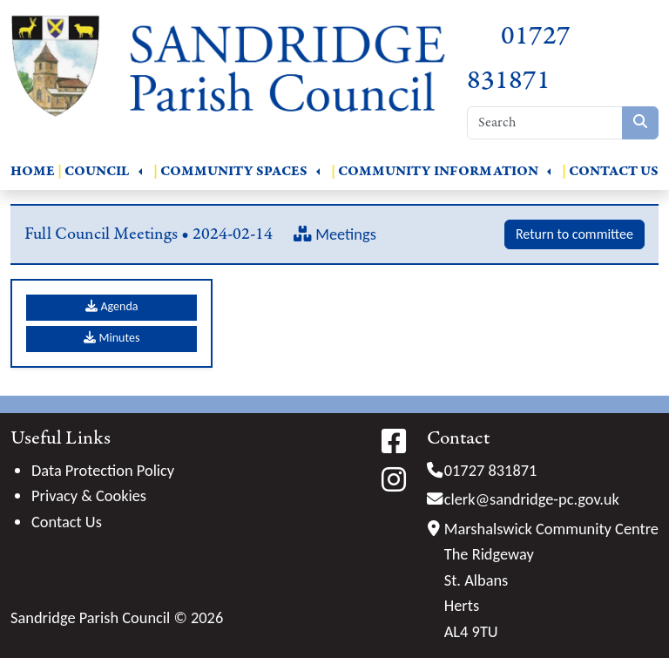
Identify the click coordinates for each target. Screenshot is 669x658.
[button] (140, 171)
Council (97, 171)
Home (32, 171)
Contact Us (614, 171)
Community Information (438, 171)
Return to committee (574, 234)
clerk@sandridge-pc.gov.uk (531, 499)
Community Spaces (233, 171)
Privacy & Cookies (88, 495)
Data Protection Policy (102, 470)
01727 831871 (490, 470)
